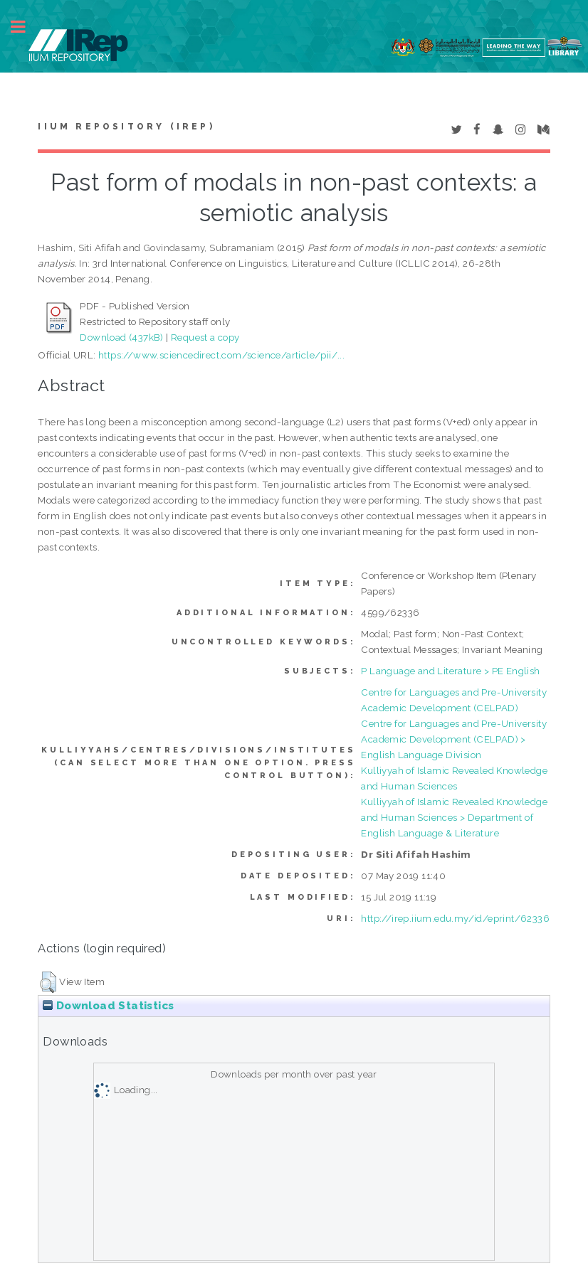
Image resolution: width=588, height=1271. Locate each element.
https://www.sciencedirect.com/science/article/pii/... (221, 355)
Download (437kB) (121, 337)
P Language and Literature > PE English (450, 670)
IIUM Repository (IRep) (126, 127)
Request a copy (205, 337)
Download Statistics (108, 1005)
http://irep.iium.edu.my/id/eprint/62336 (455, 918)
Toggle (25, 26)
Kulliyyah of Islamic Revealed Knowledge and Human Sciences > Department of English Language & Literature (454, 817)
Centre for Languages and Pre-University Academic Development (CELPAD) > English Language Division (454, 739)
